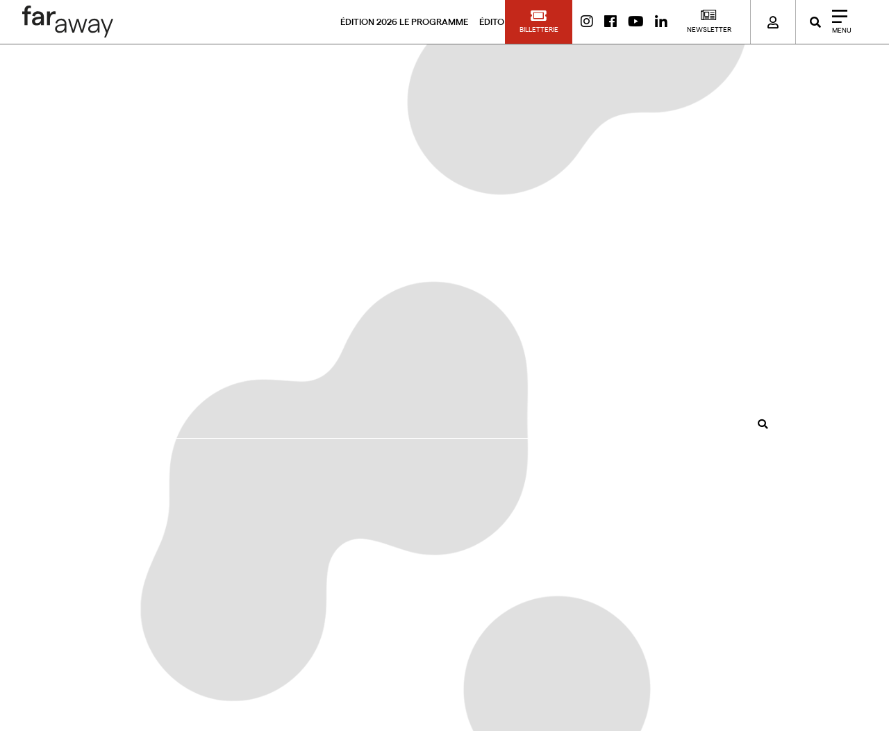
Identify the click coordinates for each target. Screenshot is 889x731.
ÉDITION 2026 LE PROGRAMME (404, 21)
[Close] (837, 22)
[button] (538, 22)
